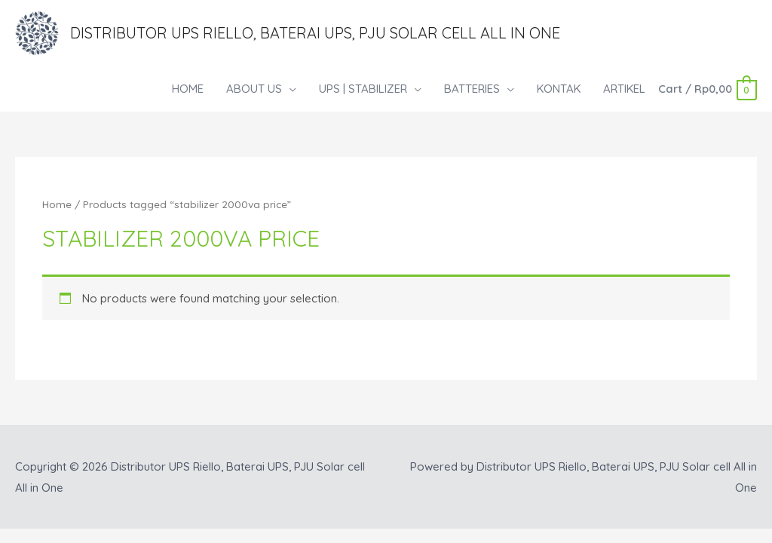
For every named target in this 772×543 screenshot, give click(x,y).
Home (57, 204)
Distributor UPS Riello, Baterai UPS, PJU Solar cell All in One (315, 32)
